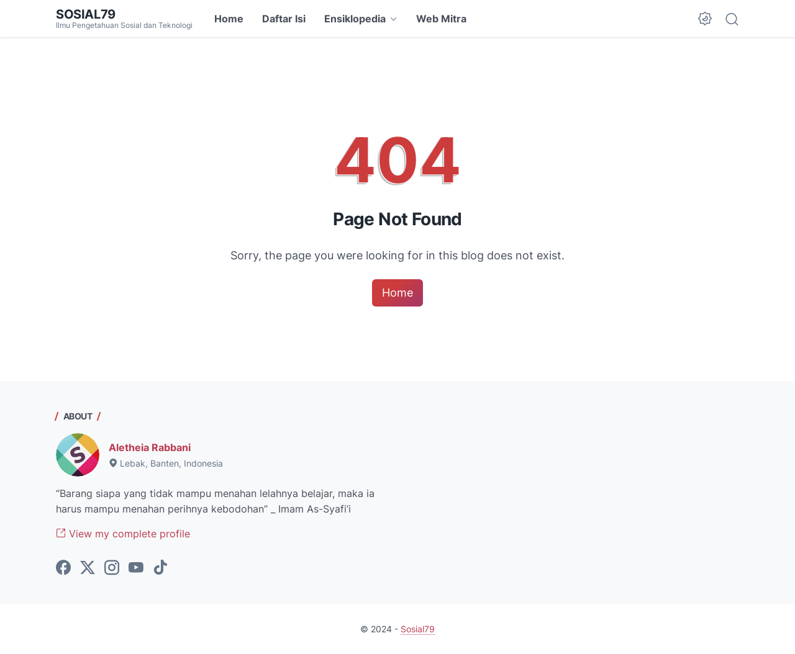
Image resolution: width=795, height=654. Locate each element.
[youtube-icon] (136, 568)
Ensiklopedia (355, 18)
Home (228, 18)
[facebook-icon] (63, 568)
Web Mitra (441, 18)
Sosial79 (86, 14)
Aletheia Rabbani (150, 447)
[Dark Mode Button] (704, 18)
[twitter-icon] (87, 568)
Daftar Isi (284, 18)
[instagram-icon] (111, 568)
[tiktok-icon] (160, 568)
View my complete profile (123, 533)
